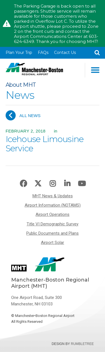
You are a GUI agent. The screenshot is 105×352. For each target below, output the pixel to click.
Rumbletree (82, 344)
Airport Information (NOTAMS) (53, 205)
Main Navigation (95, 70)
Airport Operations (52, 214)
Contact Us (65, 52)
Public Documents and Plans (52, 233)
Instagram (53, 183)
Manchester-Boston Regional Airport (34, 70)
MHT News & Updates (52, 195)
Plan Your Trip (19, 52)
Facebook (23, 183)
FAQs (43, 52)
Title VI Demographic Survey (52, 224)
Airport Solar (52, 242)
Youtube (82, 183)
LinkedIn (67, 183)
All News (23, 115)
